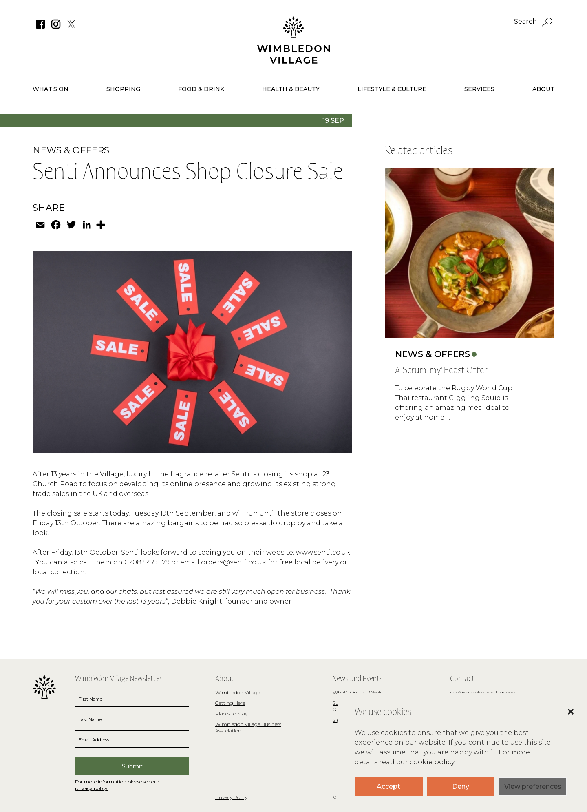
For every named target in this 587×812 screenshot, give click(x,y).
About (543, 89)
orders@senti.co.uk (233, 562)
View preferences (532, 786)
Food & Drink (201, 89)
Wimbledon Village (237, 692)
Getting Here (230, 703)
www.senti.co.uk (323, 552)
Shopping (123, 89)
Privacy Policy (231, 797)
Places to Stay (231, 713)
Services (479, 89)
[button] (562, 724)
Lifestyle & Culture (391, 89)
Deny (460, 786)
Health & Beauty (291, 89)
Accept (388, 786)
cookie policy (432, 762)
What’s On (50, 89)
